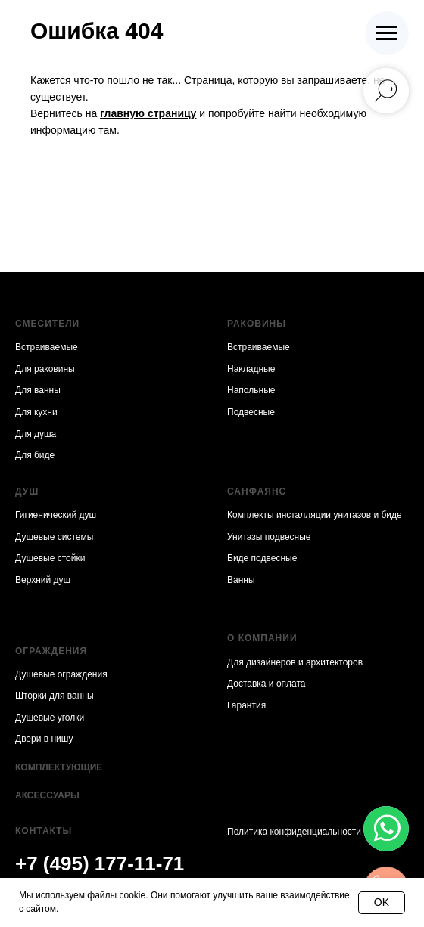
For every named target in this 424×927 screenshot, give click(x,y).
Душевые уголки (49, 717)
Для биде (35, 455)
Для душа (35, 434)
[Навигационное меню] (387, 33)
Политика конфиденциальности (294, 831)
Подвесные (251, 412)
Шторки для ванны (54, 695)
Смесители (47, 323)
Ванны (241, 580)
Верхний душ (42, 580)
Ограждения (51, 651)
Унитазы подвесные (269, 537)
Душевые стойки (50, 558)
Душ (27, 491)
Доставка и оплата (266, 683)
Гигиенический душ (55, 515)
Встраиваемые (46, 347)
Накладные (251, 369)
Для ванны (38, 390)
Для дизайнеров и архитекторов (295, 662)
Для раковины (45, 369)
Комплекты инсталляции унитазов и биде (314, 515)
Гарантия (246, 705)
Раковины (256, 323)
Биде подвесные (262, 558)
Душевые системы (54, 537)
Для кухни (36, 412)
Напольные (251, 390)
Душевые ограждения (61, 674)
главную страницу (148, 113)
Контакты (43, 831)
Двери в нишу (44, 738)
